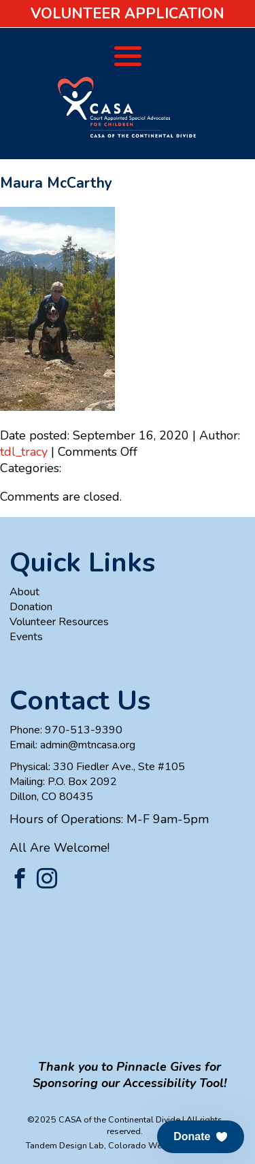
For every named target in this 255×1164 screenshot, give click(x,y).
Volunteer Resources (59, 621)
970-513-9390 (83, 729)
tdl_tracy (24, 452)
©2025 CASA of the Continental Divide (103, 1119)
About (24, 591)
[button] (200, 1136)
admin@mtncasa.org (87, 744)
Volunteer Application (127, 13)
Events (26, 636)
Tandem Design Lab (65, 1145)
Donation (31, 606)
